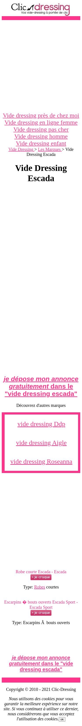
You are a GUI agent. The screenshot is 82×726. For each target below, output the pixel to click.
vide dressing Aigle (41, 442)
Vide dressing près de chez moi (41, 115)
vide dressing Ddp (41, 423)
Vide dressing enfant (41, 143)
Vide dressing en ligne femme (40, 122)
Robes (39, 587)
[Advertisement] (41, 66)
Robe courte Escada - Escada (41, 571)
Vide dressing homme (41, 136)
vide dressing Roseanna (41, 461)
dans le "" (41, 386)
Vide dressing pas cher (41, 129)
